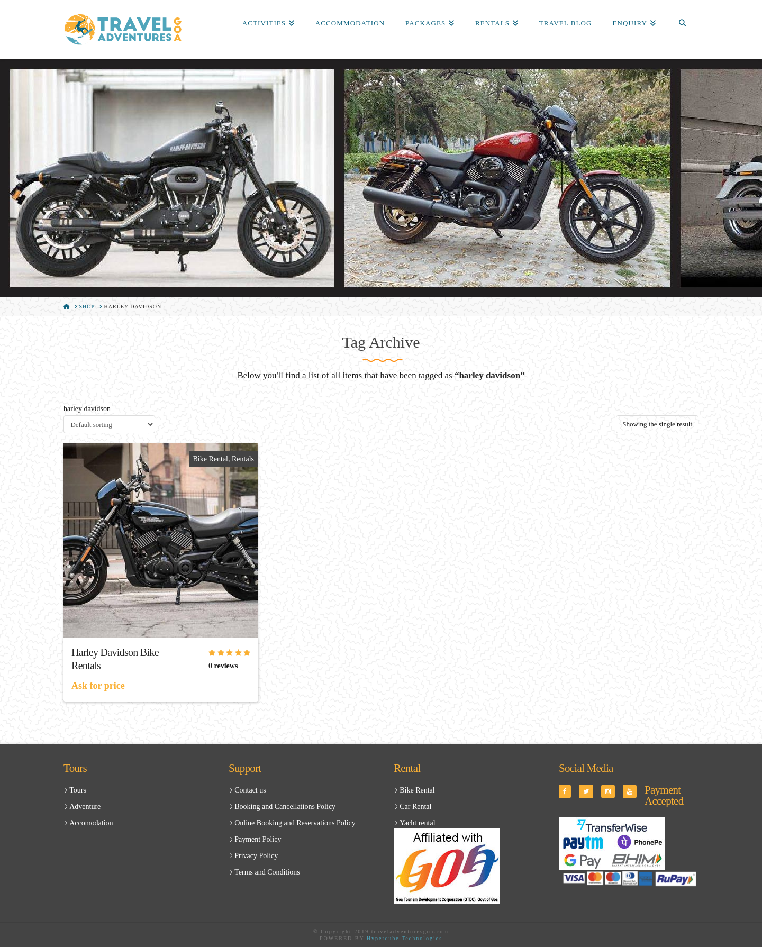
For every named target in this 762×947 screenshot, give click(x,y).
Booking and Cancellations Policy (282, 807)
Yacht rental (415, 823)
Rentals (243, 459)
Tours (75, 790)
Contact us (247, 790)
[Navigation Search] (682, 24)
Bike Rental (211, 459)
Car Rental (412, 807)
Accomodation (88, 823)
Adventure (82, 807)
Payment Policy (255, 839)
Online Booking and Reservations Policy (292, 823)
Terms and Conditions (264, 872)
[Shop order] (109, 424)
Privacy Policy (253, 856)
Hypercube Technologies (404, 938)
